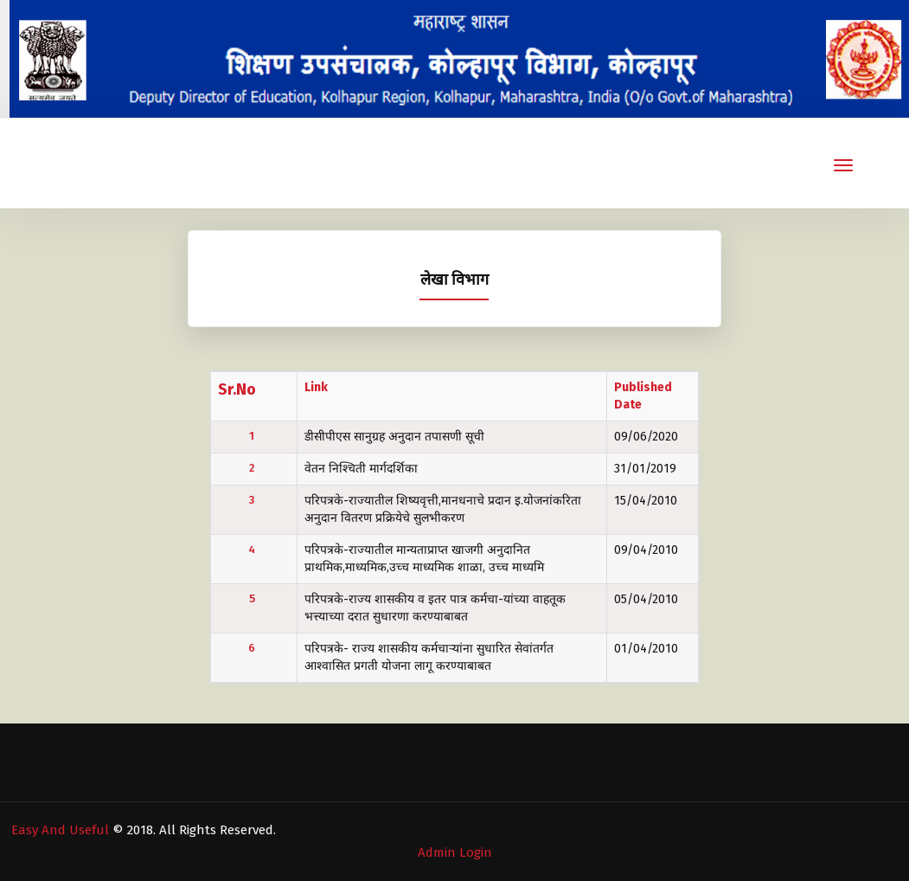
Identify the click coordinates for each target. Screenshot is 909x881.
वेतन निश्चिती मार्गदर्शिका (361, 468)
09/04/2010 (646, 550)
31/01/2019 (645, 468)
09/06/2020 (646, 436)
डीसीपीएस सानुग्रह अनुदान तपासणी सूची (394, 436)
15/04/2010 (645, 500)
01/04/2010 (646, 648)
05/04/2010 (646, 599)
